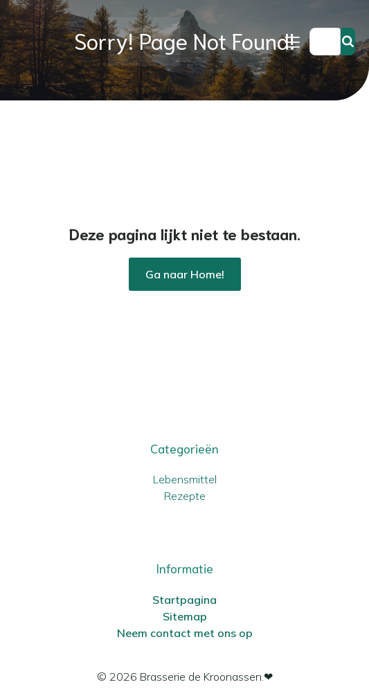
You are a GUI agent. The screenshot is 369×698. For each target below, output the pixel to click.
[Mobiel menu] (292, 41)
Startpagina (184, 600)
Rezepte (185, 496)
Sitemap (185, 616)
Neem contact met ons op (185, 633)
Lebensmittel (185, 479)
